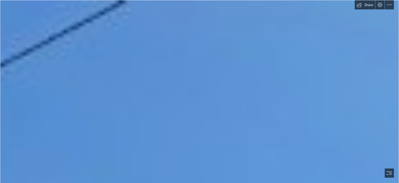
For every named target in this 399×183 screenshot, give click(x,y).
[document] (199, 91)
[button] (365, 4)
